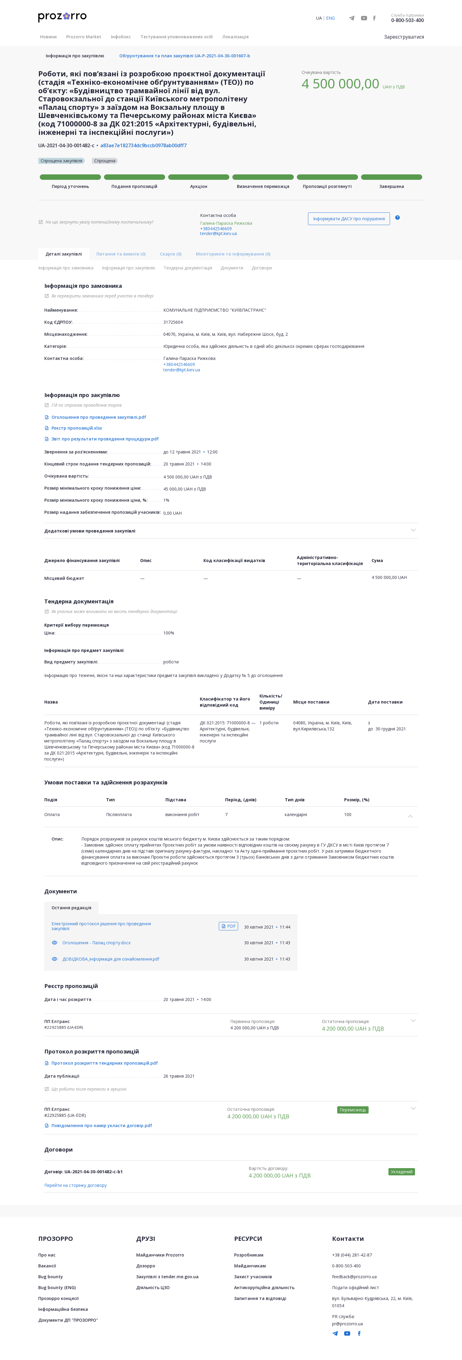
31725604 (173, 322)
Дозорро (145, 1266)
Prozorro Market (83, 37)
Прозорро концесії (58, 1298)
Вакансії (47, 1266)
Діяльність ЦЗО (153, 1287)
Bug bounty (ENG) (57, 1287)
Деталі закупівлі (64, 254)
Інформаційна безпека (63, 1309)
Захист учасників (253, 1276)
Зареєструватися (404, 36)
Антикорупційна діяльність (264, 1287)
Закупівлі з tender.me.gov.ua (167, 1276)
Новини (48, 37)
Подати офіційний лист (355, 1287)
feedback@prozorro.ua (354, 1276)
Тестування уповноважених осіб (176, 37)
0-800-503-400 (407, 20)
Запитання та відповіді (260, 1298)
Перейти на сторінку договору (75, 1185)
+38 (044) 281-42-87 (352, 1255)
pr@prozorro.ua (347, 1324)
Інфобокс (121, 37)
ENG (330, 18)
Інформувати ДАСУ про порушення (349, 218)
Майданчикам (250, 1266)
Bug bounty (50, 1276)
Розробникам (248, 1255)
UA (319, 18)
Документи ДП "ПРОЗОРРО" (68, 1320)
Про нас (46, 1255)
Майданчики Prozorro (160, 1255)
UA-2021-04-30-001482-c (66, 145)
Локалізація (235, 37)
